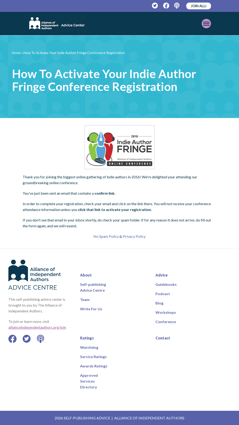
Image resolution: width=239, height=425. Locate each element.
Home (16, 53)
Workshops (165, 312)
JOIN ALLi (198, 6)
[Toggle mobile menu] (206, 23)
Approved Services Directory (89, 381)
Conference (165, 321)
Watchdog (89, 347)
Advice (161, 275)
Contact (162, 338)
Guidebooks (166, 284)
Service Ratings (93, 356)
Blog (159, 303)
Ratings (87, 338)
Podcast (162, 293)
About (86, 275)
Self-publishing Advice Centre (93, 287)
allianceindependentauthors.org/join (37, 327)
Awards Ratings (93, 366)
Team (85, 299)
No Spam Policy (106, 236)
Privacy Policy (134, 236)
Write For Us (91, 309)
